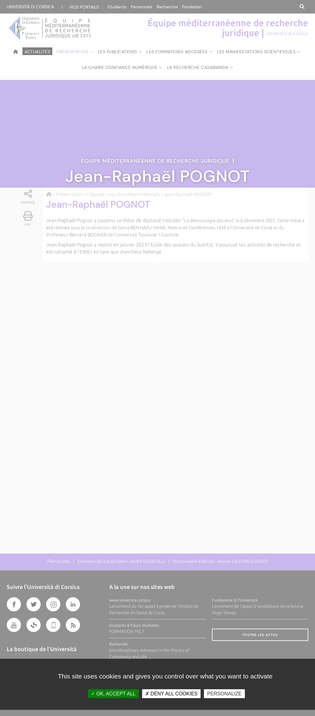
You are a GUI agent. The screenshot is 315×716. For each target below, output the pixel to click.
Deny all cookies (171, 693)
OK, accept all (113, 693)
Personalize (224, 693)
